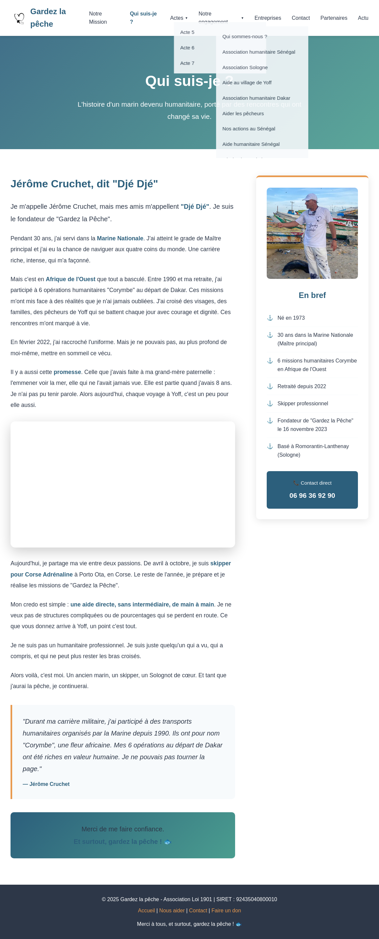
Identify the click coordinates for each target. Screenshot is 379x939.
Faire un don (226, 910)
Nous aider (172, 910)
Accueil (146, 910)
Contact (301, 18)
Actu (363, 18)
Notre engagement (221, 18)
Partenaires (333, 18)
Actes (179, 18)
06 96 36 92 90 (312, 495)
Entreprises (268, 18)
